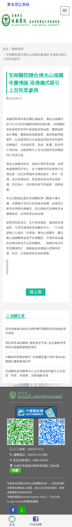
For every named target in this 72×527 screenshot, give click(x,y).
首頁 (5, 48)
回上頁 (36, 292)
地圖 (15, 470)
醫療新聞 (17, 48)
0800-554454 (40, 460)
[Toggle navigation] (64, 10)
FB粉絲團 (36, 524)
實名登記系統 (18, 4)
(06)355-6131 (35, 449)
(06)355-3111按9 (38, 454)
